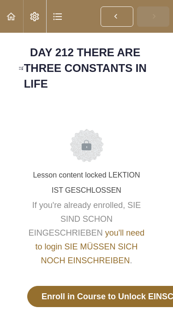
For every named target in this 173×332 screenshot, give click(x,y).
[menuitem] (34, 16)
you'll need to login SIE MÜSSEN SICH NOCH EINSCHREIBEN (89, 246)
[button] (11, 16)
